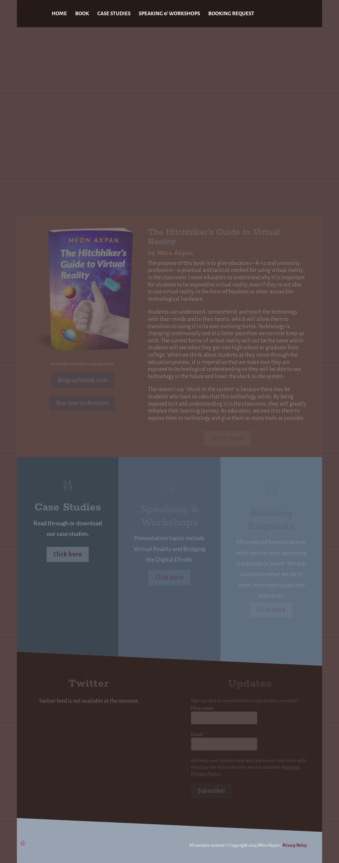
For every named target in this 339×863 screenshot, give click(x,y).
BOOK (82, 13)
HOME (59, 13)
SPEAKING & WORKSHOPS (169, 13)
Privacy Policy (294, 845)
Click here (67, 555)
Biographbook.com (82, 380)
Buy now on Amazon (82, 403)
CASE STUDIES (113, 13)
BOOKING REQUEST (231, 13)
